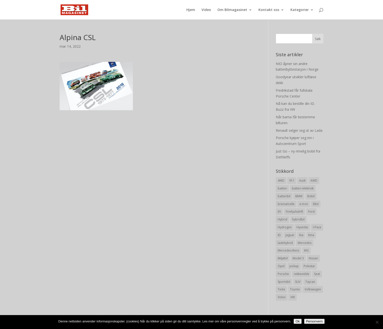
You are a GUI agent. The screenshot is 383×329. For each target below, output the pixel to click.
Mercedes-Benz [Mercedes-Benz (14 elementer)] (288, 250)
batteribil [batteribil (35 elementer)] (284, 196)
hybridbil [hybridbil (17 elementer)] (298, 219)
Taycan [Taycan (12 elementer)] (310, 282)
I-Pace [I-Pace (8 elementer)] (317, 227)
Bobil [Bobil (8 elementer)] (311, 196)
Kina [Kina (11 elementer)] (311, 235)
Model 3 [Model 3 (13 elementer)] (298, 258)
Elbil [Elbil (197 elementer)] (316, 204)
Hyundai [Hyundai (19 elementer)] (302, 227)
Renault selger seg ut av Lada (299, 130)
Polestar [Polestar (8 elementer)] (309, 266)
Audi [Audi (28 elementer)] (302, 180)
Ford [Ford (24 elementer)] (311, 211)
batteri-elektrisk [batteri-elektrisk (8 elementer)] (303, 188)
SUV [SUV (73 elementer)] (297, 282)
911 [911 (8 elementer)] (291, 180)
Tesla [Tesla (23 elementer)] (281, 289)
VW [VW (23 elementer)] (292, 297)
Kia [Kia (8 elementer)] (301, 235)
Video (206, 10)
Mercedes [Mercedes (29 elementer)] (304, 243)
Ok (298, 321)
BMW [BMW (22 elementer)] (298, 196)
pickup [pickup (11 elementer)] (294, 266)
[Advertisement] (157, 144)
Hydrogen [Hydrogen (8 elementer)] (285, 227)
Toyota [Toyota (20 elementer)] (295, 289)
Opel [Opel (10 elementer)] (281, 266)
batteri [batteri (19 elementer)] (282, 188)
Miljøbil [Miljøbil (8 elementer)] (283, 258)
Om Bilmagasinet (232, 10)
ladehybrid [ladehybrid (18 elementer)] (285, 243)
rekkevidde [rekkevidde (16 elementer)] (301, 274)
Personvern (314, 321)
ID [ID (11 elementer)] (279, 235)
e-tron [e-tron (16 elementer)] (303, 204)
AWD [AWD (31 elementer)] (313, 180)
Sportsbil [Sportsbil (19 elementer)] (284, 282)
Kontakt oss (268, 10)
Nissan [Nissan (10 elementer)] (313, 258)
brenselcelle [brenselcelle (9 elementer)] (286, 204)
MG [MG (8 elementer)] (306, 250)
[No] (376, 322)
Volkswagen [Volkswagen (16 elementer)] (313, 289)
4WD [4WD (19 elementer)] (281, 180)
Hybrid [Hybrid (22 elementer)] (282, 219)
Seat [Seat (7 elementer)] (317, 274)
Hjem (190, 10)
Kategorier (299, 10)
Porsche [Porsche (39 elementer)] (283, 274)
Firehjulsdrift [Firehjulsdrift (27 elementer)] (294, 211)
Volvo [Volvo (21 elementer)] (282, 297)
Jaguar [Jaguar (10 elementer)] (290, 235)
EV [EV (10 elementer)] (279, 211)
